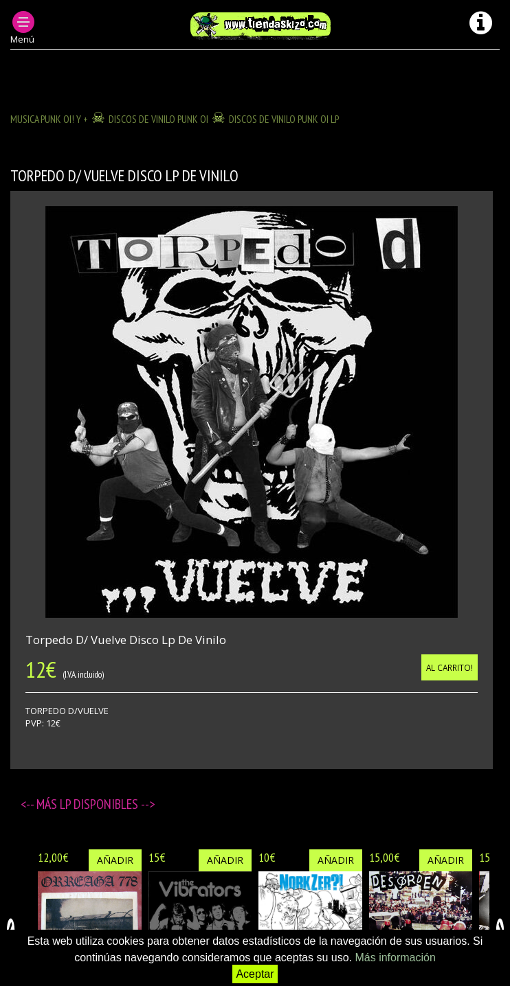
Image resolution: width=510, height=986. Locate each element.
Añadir (115, 860)
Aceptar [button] (255, 974)
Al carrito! (449, 667)
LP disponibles (100, 804)
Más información (395, 957)
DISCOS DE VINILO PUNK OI (158, 119)
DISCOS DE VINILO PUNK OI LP (284, 119)
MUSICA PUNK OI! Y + (49, 119)
